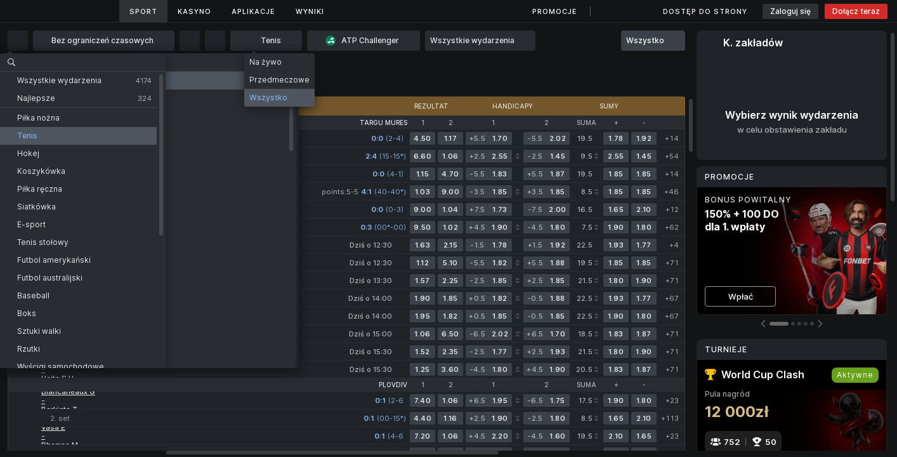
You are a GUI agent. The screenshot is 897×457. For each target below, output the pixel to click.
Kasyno (194, 11)
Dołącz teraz (856, 11)
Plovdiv (393, 384)
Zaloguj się (790, 11)
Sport (143, 11)
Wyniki (310, 11)
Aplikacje (253, 11)
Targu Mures (383, 122)
